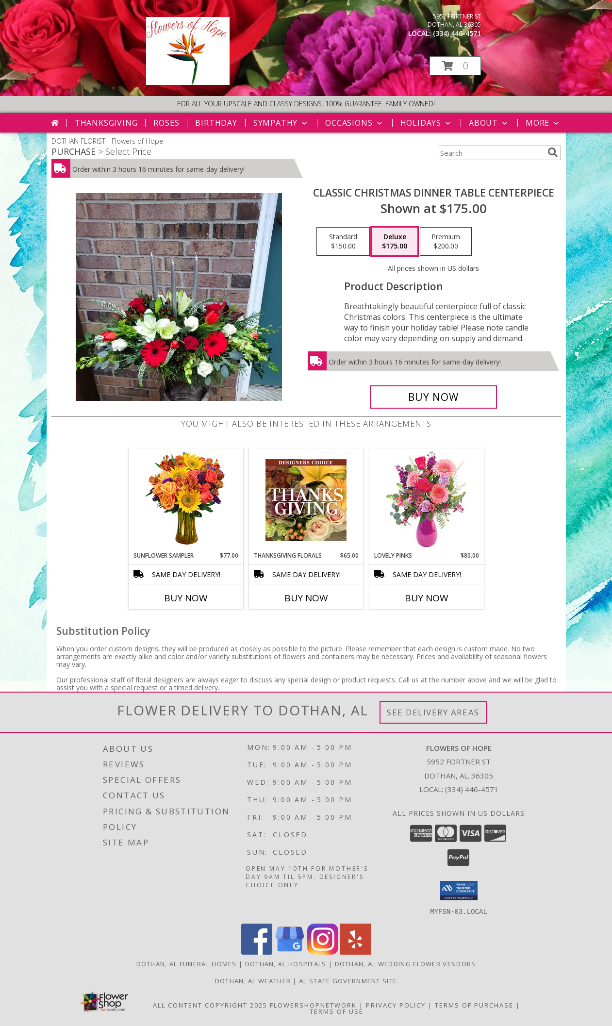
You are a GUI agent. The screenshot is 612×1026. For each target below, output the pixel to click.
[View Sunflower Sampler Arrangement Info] (185, 500)
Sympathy (281, 122)
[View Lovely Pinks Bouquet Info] (426, 500)
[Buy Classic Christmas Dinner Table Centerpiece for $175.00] (433, 397)
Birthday (216, 122)
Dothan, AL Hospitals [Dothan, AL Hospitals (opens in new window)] (286, 963)
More (543, 122)
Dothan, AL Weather (253, 980)
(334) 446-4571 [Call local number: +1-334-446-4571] (457, 33)
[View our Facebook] (256, 951)
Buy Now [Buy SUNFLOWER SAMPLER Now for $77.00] (186, 598)
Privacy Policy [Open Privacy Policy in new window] (396, 1004)
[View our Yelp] (355, 951)
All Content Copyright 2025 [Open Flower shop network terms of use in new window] (210, 1004)
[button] (455, 65)
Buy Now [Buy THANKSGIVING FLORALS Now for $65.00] (306, 598)
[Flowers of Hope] (188, 82)
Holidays (426, 122)
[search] (553, 152)
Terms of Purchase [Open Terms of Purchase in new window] (474, 1004)
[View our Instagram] (322, 951)
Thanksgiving (106, 122)
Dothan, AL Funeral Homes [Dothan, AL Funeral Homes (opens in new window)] (186, 963)
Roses (166, 122)
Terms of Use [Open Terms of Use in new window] (337, 1011)
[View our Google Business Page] (289, 951)
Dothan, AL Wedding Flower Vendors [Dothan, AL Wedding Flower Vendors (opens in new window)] (405, 963)
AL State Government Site (348, 980)
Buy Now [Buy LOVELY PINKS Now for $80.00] (426, 598)
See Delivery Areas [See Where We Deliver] (433, 712)
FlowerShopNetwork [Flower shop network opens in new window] (313, 1004)
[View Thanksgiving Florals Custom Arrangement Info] (306, 500)
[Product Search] (491, 153)
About (489, 122)
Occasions (354, 122)
